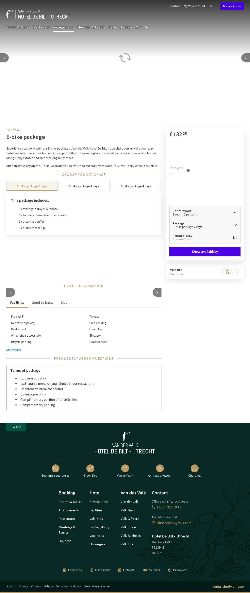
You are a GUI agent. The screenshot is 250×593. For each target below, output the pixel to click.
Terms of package (84, 370)
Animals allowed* (160, 470)
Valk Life (127, 544)
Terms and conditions (68, 586)
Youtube (151, 570)
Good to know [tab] (42, 302)
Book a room (232, 6)
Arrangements (63, 27)
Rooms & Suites (18, 27)
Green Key (90, 470)
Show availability (205, 251)
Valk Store (128, 527)
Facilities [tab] (17, 302)
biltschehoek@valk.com (172, 523)
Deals (112, 27)
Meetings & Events (91, 27)
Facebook (72, 570)
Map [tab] (64, 302)
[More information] (188, 170)
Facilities (96, 510)
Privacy (23, 586)
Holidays (126, 27)
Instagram (100, 570)
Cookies (36, 586)
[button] (10, 292)
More (142, 27)
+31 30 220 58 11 (166, 507)
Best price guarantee (55, 470)
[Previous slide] (4, 57)
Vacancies (97, 535)
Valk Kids (96, 518)
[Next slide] (245, 57)
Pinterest (177, 570)
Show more (14, 350)
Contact (175, 6)
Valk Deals (128, 510)
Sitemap (11, 586)
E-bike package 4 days (136, 186)
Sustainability (99, 527)
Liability (48, 586)
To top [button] (16, 427)
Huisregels (97, 544)
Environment (99, 501)
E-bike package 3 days (84, 186)
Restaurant (41, 27)
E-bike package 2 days (32, 186)
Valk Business (131, 535)
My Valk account (194, 6)
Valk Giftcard (130, 518)
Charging (194, 470)
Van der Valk (125, 470)
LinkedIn (127, 570)
